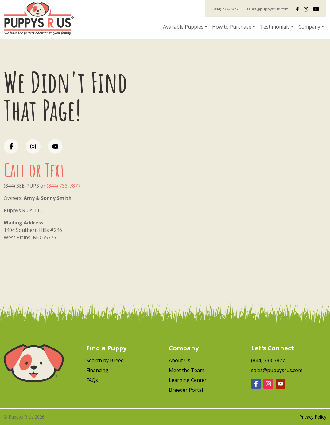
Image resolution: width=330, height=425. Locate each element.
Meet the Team (186, 370)
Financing (97, 370)
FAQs (92, 380)
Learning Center (188, 380)
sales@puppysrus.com (268, 9)
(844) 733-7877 (225, 9)
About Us (179, 360)
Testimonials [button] (275, 26)
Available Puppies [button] (183, 26)
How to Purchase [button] (231, 26)
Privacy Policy (312, 417)
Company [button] (309, 26)
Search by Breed (105, 360)
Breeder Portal (186, 390)
